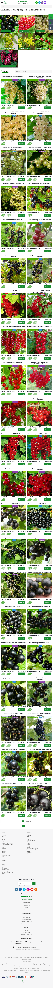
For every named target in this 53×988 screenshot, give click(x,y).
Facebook (20, 889)
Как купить (26, 917)
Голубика (4, 852)
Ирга (3, 867)
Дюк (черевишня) (30, 840)
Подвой (3, 873)
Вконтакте (16, 889)
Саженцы (4, 874)
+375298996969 (17, 944)
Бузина (3, 865)
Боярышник (4, 861)
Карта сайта (26, 982)
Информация (26, 913)
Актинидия (29, 852)
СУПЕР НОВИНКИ (6, 834)
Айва (3, 859)
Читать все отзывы (26, 899)
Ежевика (4, 848)
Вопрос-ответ (26, 932)
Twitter (24, 889)
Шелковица (29, 853)
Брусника (28, 832)
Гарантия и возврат (26, 924)
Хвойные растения (6, 841)
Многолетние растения (7, 844)
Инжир (28, 844)
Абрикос (28, 841)
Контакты (26, 910)
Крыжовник (4, 851)
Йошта (28, 851)
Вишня (28, 837)
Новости (26, 907)
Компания (26, 903)
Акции (3, 832)
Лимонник (4, 860)
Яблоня (3, 837)
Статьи (26, 930)
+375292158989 (17, 942)
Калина (3, 864)
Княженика (29, 834)
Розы (3, 836)
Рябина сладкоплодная (32, 848)
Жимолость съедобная (32, 849)
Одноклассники (35, 889)
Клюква (3, 853)
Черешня (28, 839)
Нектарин (28, 845)
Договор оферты (26, 981)
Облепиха (4, 863)
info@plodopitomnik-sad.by (35, 942)
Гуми (3, 856)
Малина (3, 847)
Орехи (28, 847)
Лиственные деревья (7, 845)
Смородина (4, 849)
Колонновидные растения (8, 870)
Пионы (3, 840)
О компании (26, 905)
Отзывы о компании (26, 934)
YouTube (31, 889)
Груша (3, 839)
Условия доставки (26, 921)
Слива (27, 836)
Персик (28, 843)
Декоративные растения (7, 843)
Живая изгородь (5, 869)
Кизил (3, 857)
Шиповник (4, 868)
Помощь (26, 927)
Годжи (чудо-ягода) (6, 855)
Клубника (4, 835)
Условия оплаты (26, 919)
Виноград (28, 835)
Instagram (28, 889)
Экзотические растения (7, 872)
